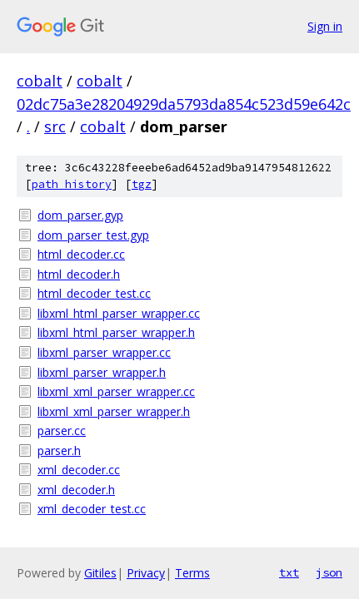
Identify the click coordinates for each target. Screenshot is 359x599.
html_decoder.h (78, 274)
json (329, 572)
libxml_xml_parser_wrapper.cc (116, 391)
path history (72, 184)
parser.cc (61, 430)
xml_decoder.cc (78, 470)
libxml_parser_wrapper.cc (104, 352)
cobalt (39, 81)
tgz (142, 184)
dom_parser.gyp (80, 215)
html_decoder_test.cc (94, 293)
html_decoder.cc (81, 254)
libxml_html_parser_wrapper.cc (118, 313)
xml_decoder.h (76, 490)
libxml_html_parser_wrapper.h (116, 332)
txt (289, 572)
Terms (192, 573)
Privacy (146, 573)
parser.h (59, 450)
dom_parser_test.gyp (93, 235)
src (55, 126)
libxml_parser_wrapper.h (101, 372)
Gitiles (100, 573)
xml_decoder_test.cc (91, 509)
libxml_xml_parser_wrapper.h (113, 411)
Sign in (324, 26)
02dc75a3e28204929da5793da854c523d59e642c (184, 104)
